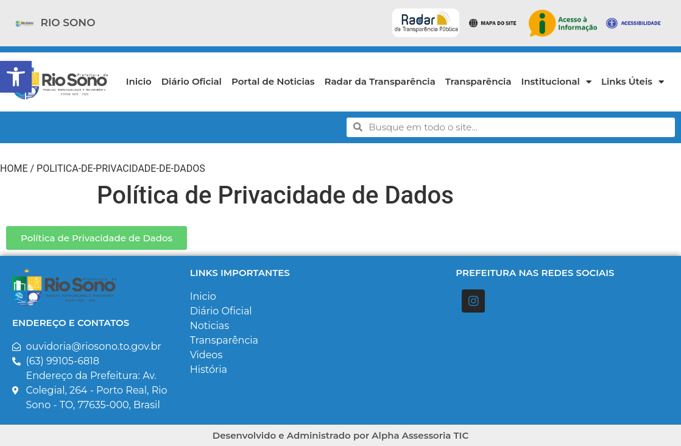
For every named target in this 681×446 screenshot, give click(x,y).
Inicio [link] (139, 81)
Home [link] (13, 168)
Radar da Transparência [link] (380, 81)
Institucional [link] (556, 82)
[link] (16, 77)
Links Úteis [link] (632, 82)
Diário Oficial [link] (191, 81)
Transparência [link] (478, 81)
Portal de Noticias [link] (273, 81)
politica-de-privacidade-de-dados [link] (121, 168)
